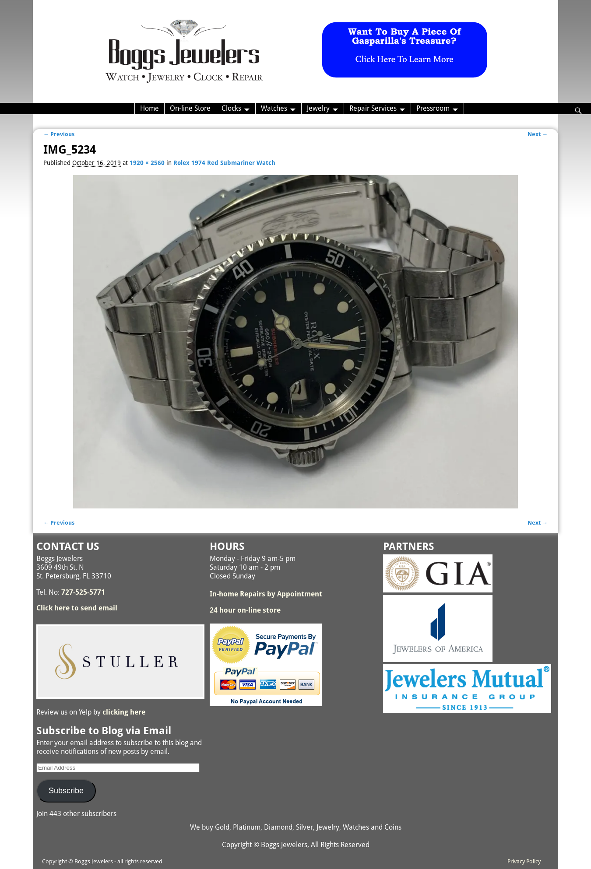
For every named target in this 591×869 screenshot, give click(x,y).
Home (149, 108)
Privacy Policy (524, 861)
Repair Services (373, 108)
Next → (538, 134)
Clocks (231, 108)
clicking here (123, 712)
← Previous (58, 134)
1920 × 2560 (147, 162)
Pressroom (433, 108)
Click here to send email (76, 608)
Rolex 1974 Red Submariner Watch (224, 162)
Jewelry (318, 108)
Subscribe (66, 790)
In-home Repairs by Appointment (266, 594)
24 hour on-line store (245, 610)
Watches (274, 108)
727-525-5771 (83, 592)
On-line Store (190, 108)
